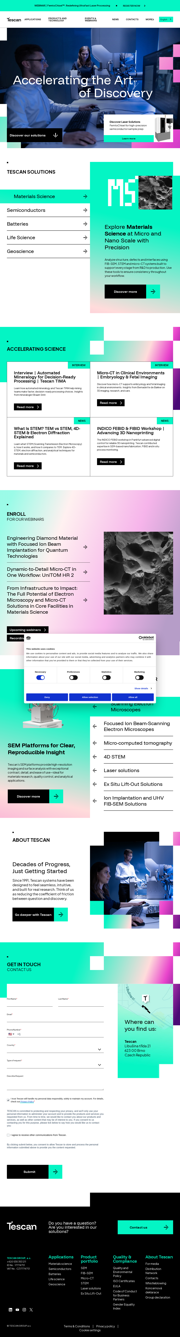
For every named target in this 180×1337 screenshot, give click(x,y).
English (164, 19)
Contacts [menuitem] (151, 1278)
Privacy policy (105, 1326)
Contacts (132, 19)
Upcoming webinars (25, 630)
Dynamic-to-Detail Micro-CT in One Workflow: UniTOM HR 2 (41, 572)
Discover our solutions (28, 135)
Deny (47, 697)
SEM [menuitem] (84, 1268)
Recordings (19, 638)
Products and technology (57, 19)
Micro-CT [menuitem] (87, 1278)
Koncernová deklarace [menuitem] (153, 1290)
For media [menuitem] (152, 1263)
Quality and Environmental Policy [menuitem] (122, 1272)
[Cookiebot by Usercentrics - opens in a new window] (141, 638)
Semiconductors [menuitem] (60, 1269)
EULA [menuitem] (116, 1286)
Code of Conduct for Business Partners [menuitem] (125, 1295)
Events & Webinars (91, 19)
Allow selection (90, 697)
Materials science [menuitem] (60, 1263)
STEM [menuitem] (85, 1283)
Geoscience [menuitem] (57, 1284)
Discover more (125, 292)
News (115, 19)
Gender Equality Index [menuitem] (124, 1306)
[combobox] (166, 19)
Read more (25, 407)
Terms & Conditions (77, 1326)
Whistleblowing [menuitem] (155, 1283)
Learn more (128, 138)
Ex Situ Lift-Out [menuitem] (91, 1293)
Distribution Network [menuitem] (153, 1270)
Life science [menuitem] (57, 1279)
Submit (29, 1172)
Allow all (132, 697)
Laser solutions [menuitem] (91, 1288)
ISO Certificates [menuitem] (124, 1281)
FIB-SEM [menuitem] (87, 1273)
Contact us (138, 1227)
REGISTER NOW (132, 5)
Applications (32, 19)
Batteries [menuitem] (55, 1274)
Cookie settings (90, 1330)
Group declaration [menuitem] (157, 1297)
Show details (141, 688)
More (149, 19)
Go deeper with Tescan (33, 915)
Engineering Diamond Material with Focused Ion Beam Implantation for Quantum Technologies (42, 547)
